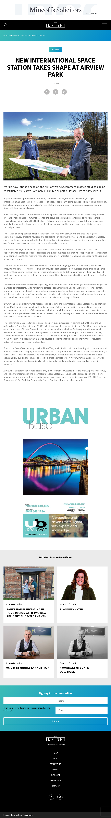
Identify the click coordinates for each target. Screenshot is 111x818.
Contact (56, 786)
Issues (55, 769)
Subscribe (55, 775)
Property (14, 35)
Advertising (55, 764)
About (56, 758)
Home (6, 35)
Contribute (55, 780)
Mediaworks (28, 815)
